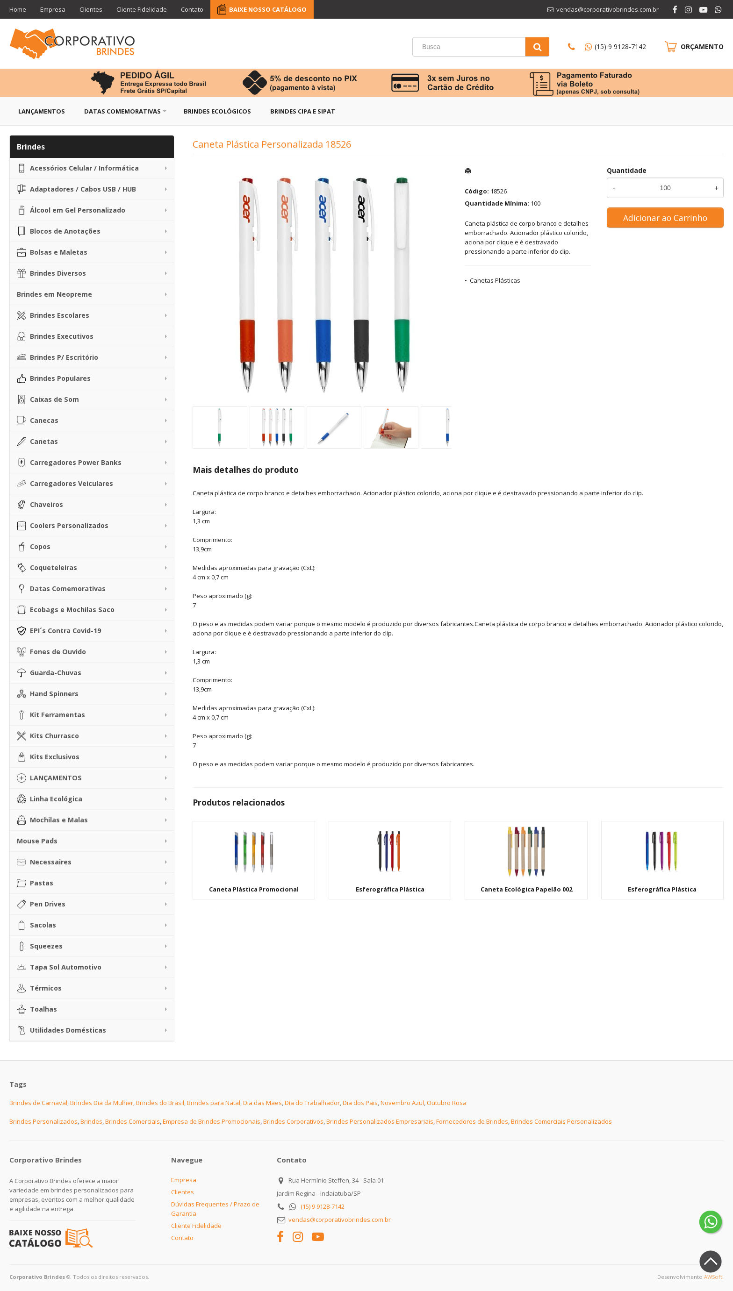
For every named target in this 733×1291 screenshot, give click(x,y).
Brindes (91, 1121)
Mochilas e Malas (52, 820)
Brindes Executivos (55, 336)
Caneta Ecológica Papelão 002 (526, 889)
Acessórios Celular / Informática (78, 168)
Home (17, 9)
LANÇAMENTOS (49, 778)
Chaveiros (40, 504)
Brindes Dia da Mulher (101, 1102)
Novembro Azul (402, 1102)
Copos (33, 546)
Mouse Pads (37, 840)
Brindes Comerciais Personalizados (561, 1121)
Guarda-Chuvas (49, 673)
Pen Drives (41, 904)
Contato (192, 9)
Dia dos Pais (360, 1102)
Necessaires (44, 862)
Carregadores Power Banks (69, 462)
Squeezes (40, 946)
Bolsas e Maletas (52, 252)
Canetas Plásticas (495, 280)
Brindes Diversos (51, 273)
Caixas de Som (48, 399)
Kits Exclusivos (48, 757)
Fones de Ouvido (51, 651)
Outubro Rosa (447, 1102)
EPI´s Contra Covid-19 (59, 630)
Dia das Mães (262, 1102)
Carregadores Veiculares (65, 483)
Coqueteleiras (47, 567)
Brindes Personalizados (43, 1121)
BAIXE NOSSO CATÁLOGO (268, 9)
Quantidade (627, 170)
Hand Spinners (48, 694)
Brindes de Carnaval (38, 1102)
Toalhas (37, 1009)
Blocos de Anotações (59, 231)
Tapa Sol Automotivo (59, 967)
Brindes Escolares (53, 315)
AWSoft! (714, 1276)
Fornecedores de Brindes (472, 1121)
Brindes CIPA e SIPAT (302, 111)
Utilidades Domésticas (61, 1030)
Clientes (90, 9)
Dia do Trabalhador (312, 1102)
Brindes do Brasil (160, 1102)
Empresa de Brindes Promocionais (211, 1121)
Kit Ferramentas (51, 715)
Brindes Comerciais (132, 1121)
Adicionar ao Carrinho (665, 217)
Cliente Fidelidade (141, 9)
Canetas (37, 441)
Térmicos (39, 988)
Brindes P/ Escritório (57, 357)
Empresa (52, 9)
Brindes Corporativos (293, 1121)
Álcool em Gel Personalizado (71, 210)
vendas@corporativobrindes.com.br (339, 1219)
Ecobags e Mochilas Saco (66, 609)
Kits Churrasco (48, 736)
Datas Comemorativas (122, 111)
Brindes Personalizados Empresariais (379, 1121)
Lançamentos (41, 111)
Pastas (35, 883)
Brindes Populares (54, 378)
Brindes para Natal (213, 1102)
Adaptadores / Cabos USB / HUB (76, 189)
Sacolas (36, 925)
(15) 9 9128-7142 (620, 46)
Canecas (37, 420)
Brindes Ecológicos (217, 111)
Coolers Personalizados (62, 525)
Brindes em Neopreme (54, 294)
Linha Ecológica (49, 799)
